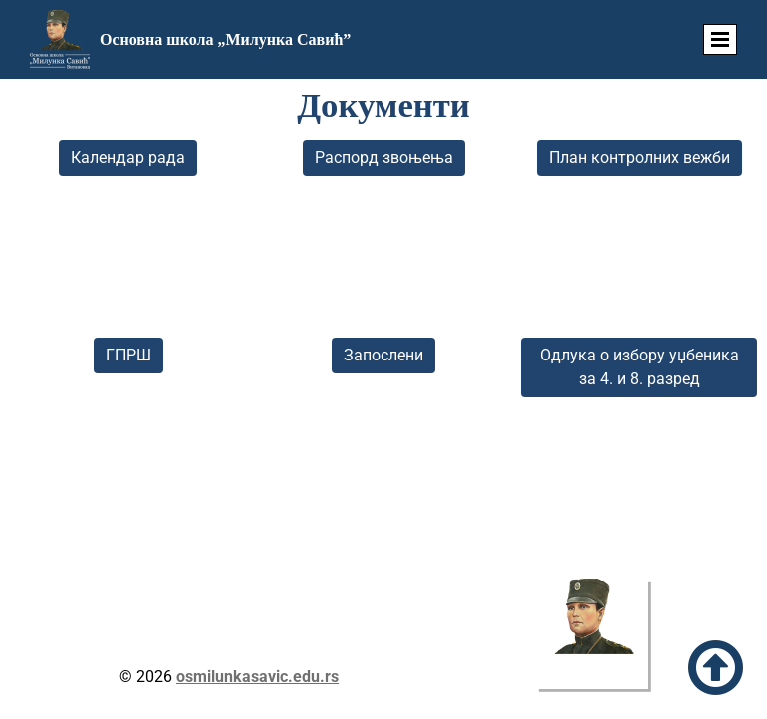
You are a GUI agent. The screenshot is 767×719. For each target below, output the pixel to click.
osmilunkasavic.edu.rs (257, 676)
